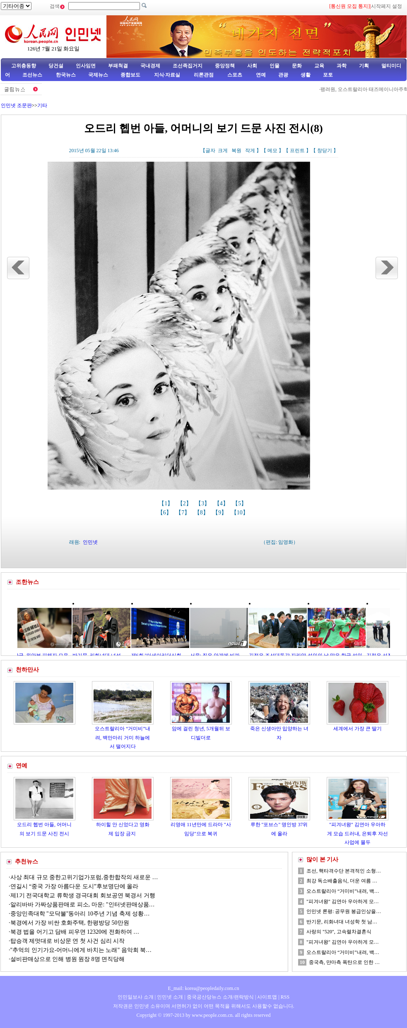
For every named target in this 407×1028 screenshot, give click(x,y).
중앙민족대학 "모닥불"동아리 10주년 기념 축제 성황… (80, 914)
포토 (328, 75)
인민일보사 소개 (136, 997)
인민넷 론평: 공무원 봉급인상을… (343, 911)
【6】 (165, 512)
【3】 (203, 503)
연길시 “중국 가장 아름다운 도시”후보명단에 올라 (74, 886)
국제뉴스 (98, 75)
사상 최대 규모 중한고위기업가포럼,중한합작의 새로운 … (84, 877)
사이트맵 (267, 997)
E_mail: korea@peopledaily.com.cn (203, 988)
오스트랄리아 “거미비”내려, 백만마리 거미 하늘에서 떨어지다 (122, 737)
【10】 (240, 512)
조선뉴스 (32, 75)
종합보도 (130, 75)
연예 (260, 75)
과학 (342, 66)
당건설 (55, 66)
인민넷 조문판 (16, 105)
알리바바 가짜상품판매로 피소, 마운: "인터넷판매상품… (82, 904)
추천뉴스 (26, 861)
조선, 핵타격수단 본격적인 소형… (343, 871)
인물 (274, 66)
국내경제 (150, 66)
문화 (297, 66)
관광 (283, 75)
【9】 (220, 512)
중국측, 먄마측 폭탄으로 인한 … (344, 962)
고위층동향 (23, 66)
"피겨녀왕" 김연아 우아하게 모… (342, 901)
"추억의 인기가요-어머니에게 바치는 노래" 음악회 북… (81, 950)
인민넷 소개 (169, 997)
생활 (306, 75)
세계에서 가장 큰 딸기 (357, 729)
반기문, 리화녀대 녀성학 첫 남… (341, 922)
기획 (364, 66)
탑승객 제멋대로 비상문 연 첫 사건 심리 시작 (67, 941)
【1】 (167, 503)
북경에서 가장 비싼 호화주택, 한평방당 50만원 (69, 923)
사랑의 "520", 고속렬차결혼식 (338, 932)
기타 (42, 105)
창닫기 (324, 150)
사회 (252, 66)
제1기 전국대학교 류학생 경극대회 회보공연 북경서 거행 (82, 895)
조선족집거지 (187, 66)
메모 (272, 150)
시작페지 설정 (386, 6)
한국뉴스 (66, 75)
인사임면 (86, 66)
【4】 (222, 503)
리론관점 (204, 75)
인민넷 (90, 542)
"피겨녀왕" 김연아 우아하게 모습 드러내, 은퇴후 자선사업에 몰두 (357, 833)
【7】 (184, 512)
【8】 (202, 512)
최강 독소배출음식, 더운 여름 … (341, 881)
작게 (250, 150)
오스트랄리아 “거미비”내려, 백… (342, 891)
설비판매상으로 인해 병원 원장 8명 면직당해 (67, 959)
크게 (223, 150)
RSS (285, 997)
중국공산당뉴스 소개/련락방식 (220, 997)
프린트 (297, 150)
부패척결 (118, 66)
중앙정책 (225, 66)
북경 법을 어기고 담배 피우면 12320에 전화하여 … (75, 932)
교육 (319, 66)
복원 (236, 150)
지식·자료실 (167, 75)
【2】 (185, 503)
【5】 (240, 503)
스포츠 (234, 75)
